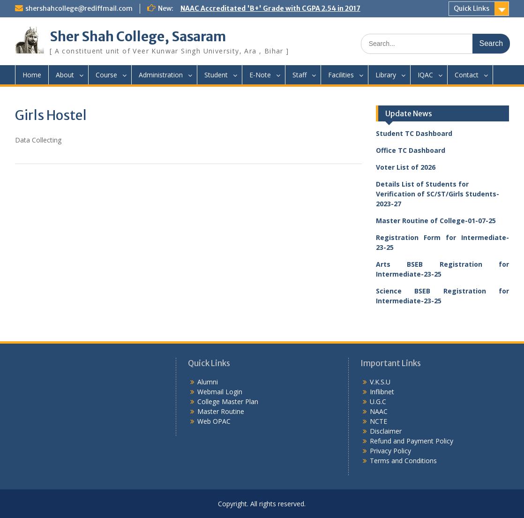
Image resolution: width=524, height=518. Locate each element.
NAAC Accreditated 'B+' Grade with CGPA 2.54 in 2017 (270, 8)
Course (106, 74)
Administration (161, 74)
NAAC (379, 411)
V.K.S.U (380, 381)
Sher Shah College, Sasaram (138, 36)
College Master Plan (227, 401)
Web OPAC (214, 421)
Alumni (207, 381)
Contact (467, 74)
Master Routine (220, 411)
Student (216, 74)
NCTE (378, 421)
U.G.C (378, 401)
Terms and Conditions (403, 460)
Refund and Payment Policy (411, 440)
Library (385, 74)
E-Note (260, 74)
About (65, 74)
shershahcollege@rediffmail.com (79, 8)
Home (31, 74)
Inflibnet (382, 391)
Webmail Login (219, 391)
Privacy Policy (390, 450)
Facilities (341, 74)
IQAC (425, 74)
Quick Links (471, 8)
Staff (299, 74)
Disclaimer (386, 431)
